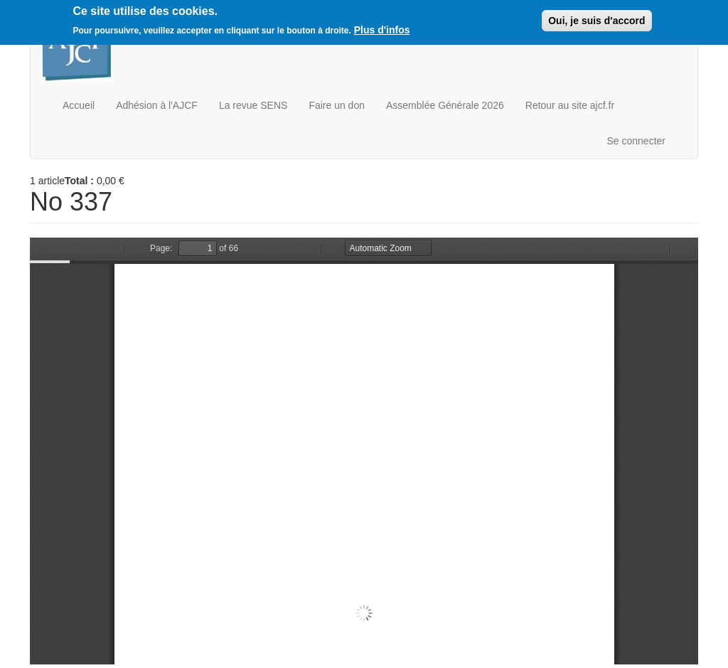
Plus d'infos (382, 30)
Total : (79, 180)
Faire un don (337, 105)
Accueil (79, 105)
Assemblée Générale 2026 (445, 105)
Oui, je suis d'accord (596, 20)
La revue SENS (253, 105)
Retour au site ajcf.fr (569, 105)
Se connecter (636, 141)
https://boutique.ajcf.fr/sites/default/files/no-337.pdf (364, 451)
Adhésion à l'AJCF (157, 105)
